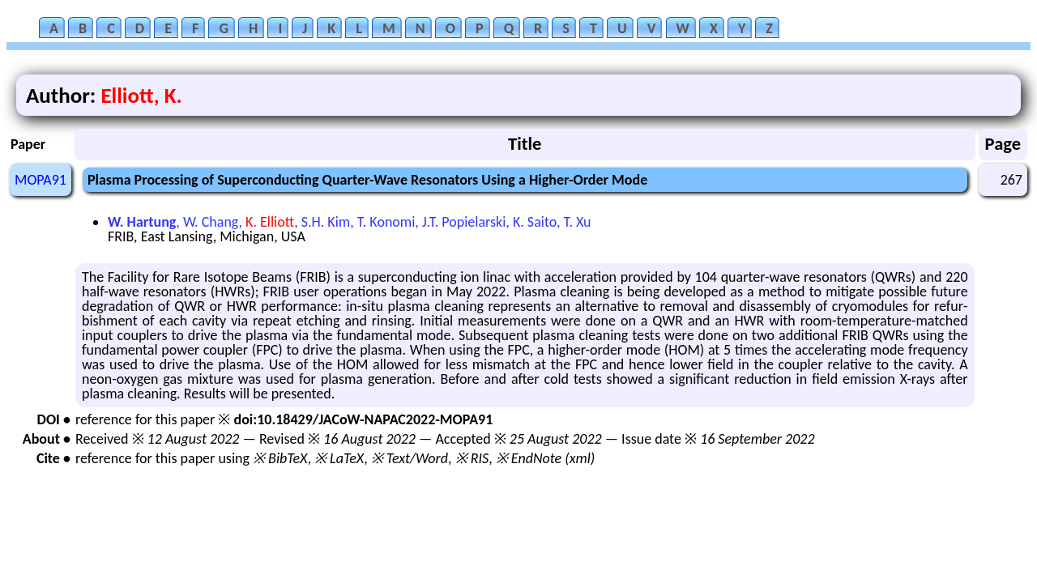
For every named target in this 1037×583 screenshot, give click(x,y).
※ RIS (472, 458)
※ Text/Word (409, 458)
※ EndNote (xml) (545, 458)
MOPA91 (40, 180)
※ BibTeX (280, 458)
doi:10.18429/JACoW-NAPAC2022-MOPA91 (363, 419)
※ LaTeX (339, 458)
